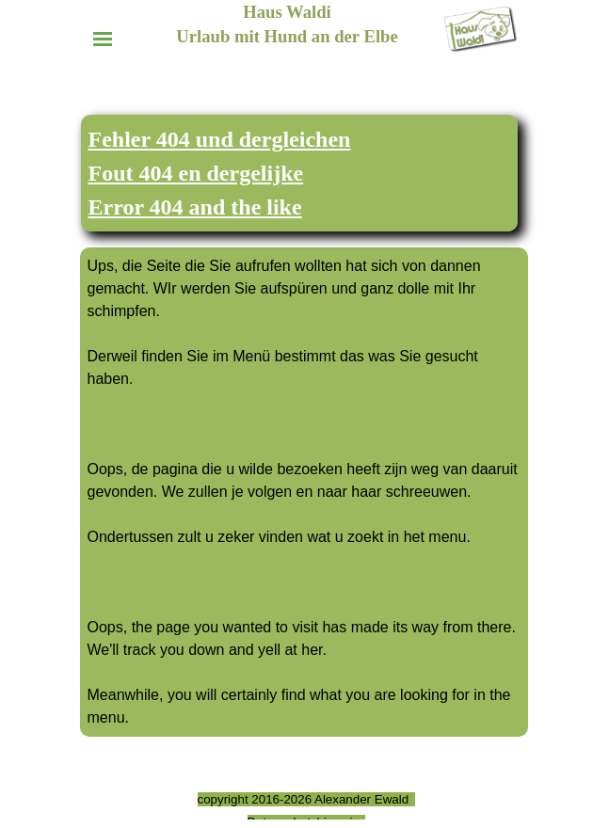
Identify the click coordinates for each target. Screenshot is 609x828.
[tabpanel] (299, 173)
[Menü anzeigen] (103, 39)
